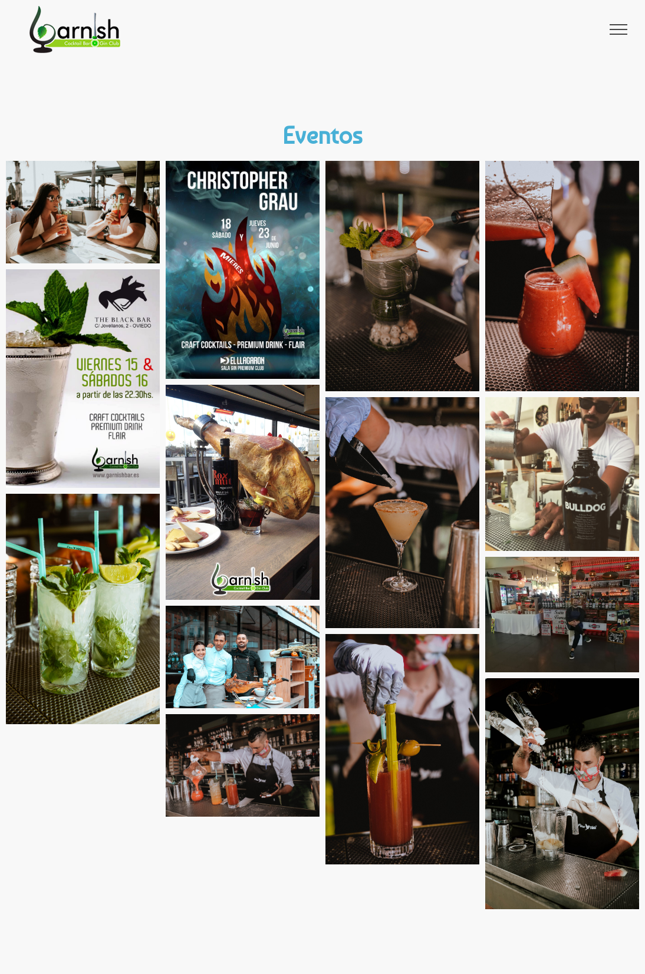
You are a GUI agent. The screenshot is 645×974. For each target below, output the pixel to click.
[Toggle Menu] (619, 29)
